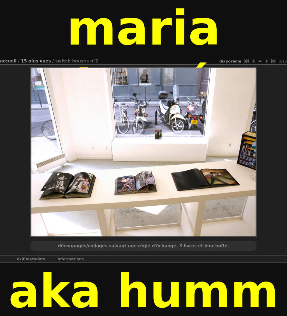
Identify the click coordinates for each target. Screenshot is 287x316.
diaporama (230, 61)
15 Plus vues (36, 61)
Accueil (8, 61)
